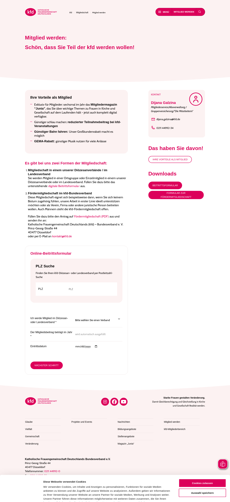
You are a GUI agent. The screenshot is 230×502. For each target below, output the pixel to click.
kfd (70, 12)
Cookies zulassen (202, 458)
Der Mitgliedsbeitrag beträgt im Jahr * (51, 334)
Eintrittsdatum (38, 346)
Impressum (81, 482)
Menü (163, 12)
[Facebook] (114, 402)
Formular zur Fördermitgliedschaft (176, 195)
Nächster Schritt (47, 365)
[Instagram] (105, 402)
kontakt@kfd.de (62, 236)
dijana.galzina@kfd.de (165, 119)
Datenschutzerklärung (57, 482)
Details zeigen (176, 495)
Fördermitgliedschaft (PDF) (91, 216)
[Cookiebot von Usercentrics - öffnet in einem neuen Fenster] (21, 495)
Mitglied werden (184, 12)
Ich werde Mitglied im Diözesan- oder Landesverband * (49, 320)
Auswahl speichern (202, 468)
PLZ (40, 289)
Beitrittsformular (165, 185)
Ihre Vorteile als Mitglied (170, 159)
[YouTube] (124, 402)
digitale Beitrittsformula (63, 186)
